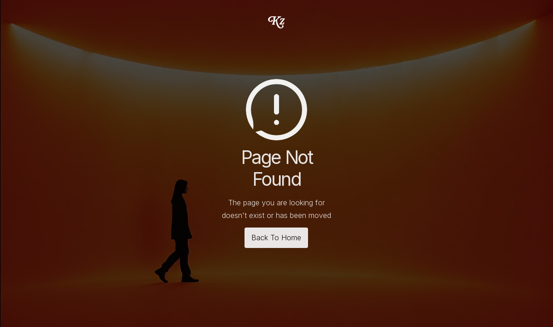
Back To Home (276, 237)
